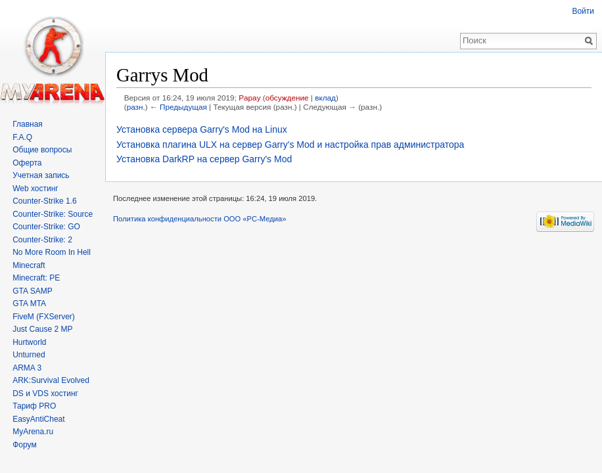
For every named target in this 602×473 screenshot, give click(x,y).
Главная (27, 124)
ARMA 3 (26, 367)
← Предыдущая (178, 106)
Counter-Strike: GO (46, 226)
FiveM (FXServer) (43, 316)
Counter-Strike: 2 (42, 239)
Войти (583, 11)
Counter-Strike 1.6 (44, 201)
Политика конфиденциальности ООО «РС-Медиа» (199, 219)
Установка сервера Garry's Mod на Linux (201, 129)
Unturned (28, 354)
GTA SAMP (32, 291)
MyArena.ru (32, 431)
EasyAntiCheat (38, 419)
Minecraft (28, 265)
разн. (136, 106)
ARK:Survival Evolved (50, 380)
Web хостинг (35, 188)
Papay (249, 97)
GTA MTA (29, 303)
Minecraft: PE (36, 277)
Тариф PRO (34, 406)
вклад (325, 97)
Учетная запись (40, 175)
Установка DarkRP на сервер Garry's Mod (204, 159)
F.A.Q (22, 137)
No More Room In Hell (51, 252)
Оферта (26, 163)
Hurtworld (29, 342)
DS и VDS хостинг (45, 393)
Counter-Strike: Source (52, 214)
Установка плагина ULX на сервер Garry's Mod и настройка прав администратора (290, 144)
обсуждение (287, 97)
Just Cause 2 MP (42, 329)
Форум (24, 444)
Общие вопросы (42, 149)
